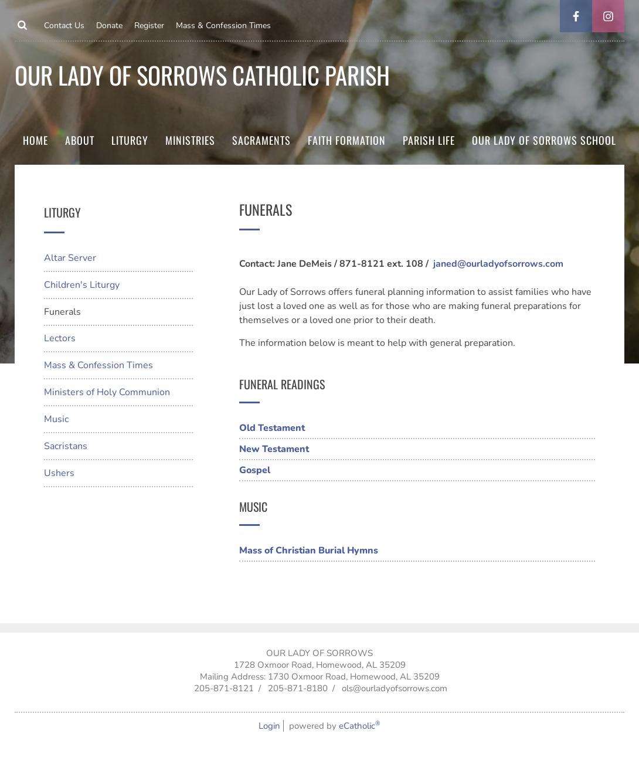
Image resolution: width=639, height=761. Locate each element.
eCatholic (359, 726)
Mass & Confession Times (223, 25)
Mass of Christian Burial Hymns (308, 550)
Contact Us (64, 25)
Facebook (576, 16)
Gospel (254, 470)
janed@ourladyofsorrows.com (498, 263)
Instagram (608, 16)
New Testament (274, 449)
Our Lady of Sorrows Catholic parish (202, 74)
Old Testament (272, 428)
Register (149, 25)
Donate (109, 25)
